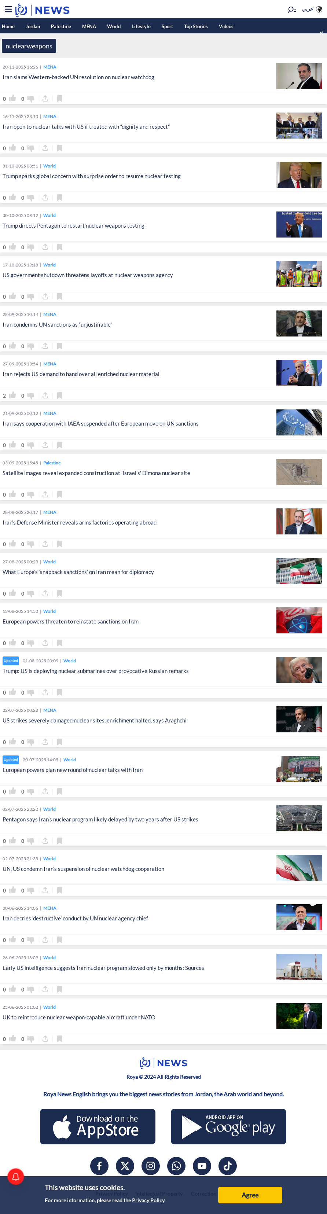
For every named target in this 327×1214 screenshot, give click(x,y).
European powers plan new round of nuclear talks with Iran (73, 769)
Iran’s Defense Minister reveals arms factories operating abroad (80, 522)
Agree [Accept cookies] (250, 1195)
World (114, 26)
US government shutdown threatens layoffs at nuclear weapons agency (88, 275)
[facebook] (99, 1166)
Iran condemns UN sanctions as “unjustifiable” (57, 324)
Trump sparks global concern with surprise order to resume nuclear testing (92, 176)
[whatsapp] (176, 1166)
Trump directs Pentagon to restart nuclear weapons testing (73, 225)
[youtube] (202, 1166)
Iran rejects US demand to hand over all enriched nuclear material (81, 374)
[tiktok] (227, 1166)
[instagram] (151, 1166)
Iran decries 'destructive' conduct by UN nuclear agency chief (75, 918)
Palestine (61, 26)
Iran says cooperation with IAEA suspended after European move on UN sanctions (101, 423)
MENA (89, 26)
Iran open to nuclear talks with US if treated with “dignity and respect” (86, 126)
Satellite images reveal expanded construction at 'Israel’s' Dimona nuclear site (96, 473)
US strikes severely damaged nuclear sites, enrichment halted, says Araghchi (95, 720)
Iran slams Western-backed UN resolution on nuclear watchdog (78, 77)
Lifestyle (141, 26)
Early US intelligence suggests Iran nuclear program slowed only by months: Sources (103, 967)
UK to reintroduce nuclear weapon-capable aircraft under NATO (79, 1017)
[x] (125, 1166)
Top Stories (196, 26)
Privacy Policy (148, 1200)
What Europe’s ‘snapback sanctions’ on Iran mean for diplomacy (78, 572)
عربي (307, 9)
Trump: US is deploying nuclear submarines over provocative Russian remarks (96, 670)
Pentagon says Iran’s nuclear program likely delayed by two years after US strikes (100, 819)
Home (8, 26)
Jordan (33, 26)
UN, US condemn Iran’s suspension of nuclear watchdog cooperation (83, 868)
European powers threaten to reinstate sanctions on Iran (71, 621)
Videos (226, 26)
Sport (167, 26)
